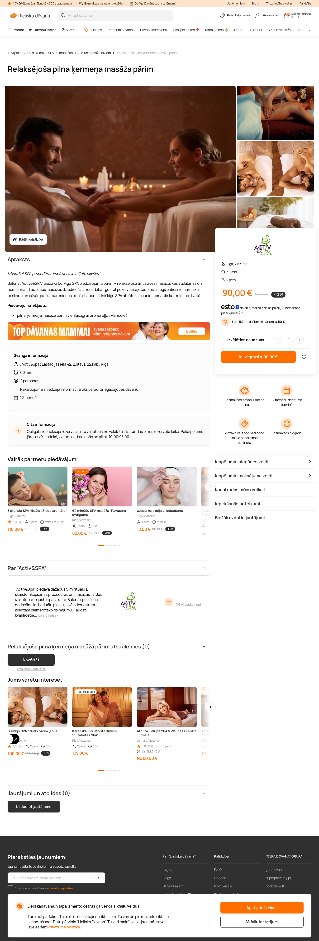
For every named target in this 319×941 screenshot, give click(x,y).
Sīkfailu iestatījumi (262, 921)
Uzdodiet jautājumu (34, 806)
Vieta (68, 30)
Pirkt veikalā (223, 886)
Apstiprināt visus (262, 907)
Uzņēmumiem (236, 3)
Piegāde (220, 878)
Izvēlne (16, 30)
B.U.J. (255, 3)
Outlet (239, 30)
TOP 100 (256, 30)
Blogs (166, 878)
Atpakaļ (16, 52)
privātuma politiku (61, 888)
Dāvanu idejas (43, 30)
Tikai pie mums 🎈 (186, 30)
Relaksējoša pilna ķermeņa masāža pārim (147, 52)
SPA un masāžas (280, 30)
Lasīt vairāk (48, 615)
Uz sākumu (35, 52)
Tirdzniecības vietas (279, 3)
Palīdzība (305, 3)
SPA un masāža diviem (94, 52)
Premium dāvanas (121, 30)
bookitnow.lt (275, 886)
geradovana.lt (276, 869)
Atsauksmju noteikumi (31, 669)
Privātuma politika (63, 927)
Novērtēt (31, 659)
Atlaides (93, 30)
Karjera (167, 869)
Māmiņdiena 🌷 (217, 30)
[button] (210, 486)
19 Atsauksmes (188, 604)
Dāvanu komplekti (153, 30)
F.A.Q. (218, 869)
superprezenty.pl (278, 878)
